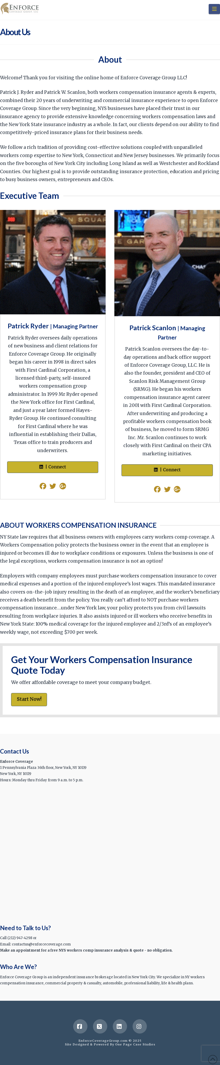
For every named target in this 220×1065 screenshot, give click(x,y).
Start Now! (29, 699)
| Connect (52, 466)
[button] (214, 9)
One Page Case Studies (135, 1044)
